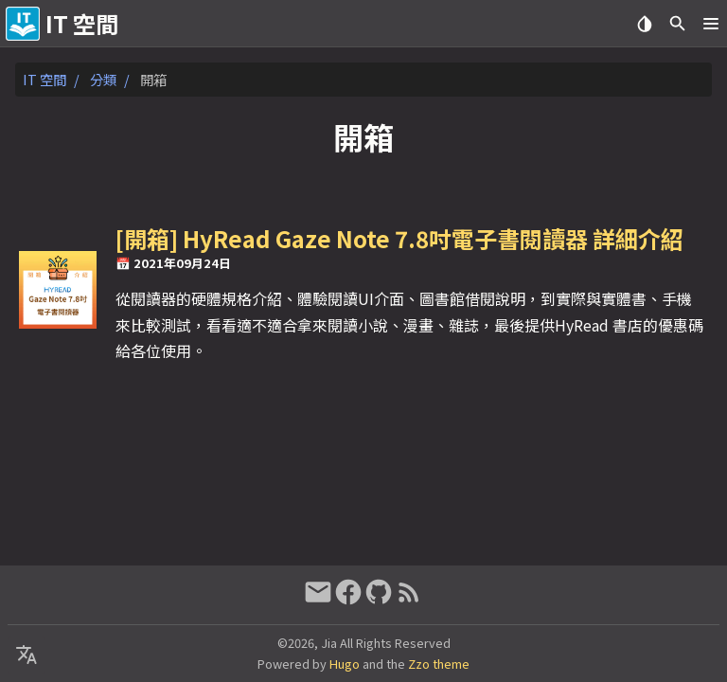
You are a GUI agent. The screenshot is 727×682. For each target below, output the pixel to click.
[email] (318, 599)
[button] (710, 23)
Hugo (344, 664)
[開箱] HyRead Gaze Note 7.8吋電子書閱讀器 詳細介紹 (399, 238)
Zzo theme (439, 664)
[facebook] (348, 599)
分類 (103, 79)
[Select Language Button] (26, 655)
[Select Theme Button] (644, 23)
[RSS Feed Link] (409, 599)
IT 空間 (44, 79)
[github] (379, 599)
